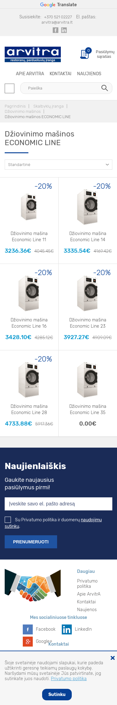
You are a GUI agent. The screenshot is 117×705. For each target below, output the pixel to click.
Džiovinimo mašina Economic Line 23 (87, 323)
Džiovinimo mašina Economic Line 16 (29, 323)
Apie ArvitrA (30, 73)
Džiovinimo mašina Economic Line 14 (87, 236)
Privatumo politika (87, 583)
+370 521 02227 (58, 17)
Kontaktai (60, 73)
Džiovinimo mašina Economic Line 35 (87, 409)
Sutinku (57, 694)
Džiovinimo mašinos (23, 111)
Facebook (46, 629)
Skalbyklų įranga (48, 106)
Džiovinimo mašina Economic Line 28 (29, 409)
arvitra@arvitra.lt (57, 22)
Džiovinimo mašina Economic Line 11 (29, 236)
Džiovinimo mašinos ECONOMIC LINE (38, 117)
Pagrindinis (15, 106)
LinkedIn (83, 629)
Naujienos (89, 73)
